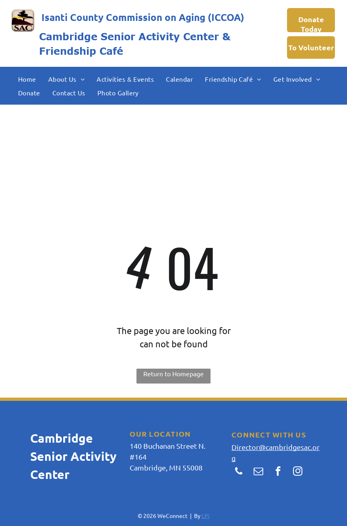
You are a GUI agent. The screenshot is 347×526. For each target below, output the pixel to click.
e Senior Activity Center (73, 456)
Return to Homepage (173, 373)
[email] (258, 472)
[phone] (238, 472)
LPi (206, 515)
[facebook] (278, 472)
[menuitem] (27, 78)
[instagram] (298, 472)
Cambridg (58, 438)
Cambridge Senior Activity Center (129, 36)
